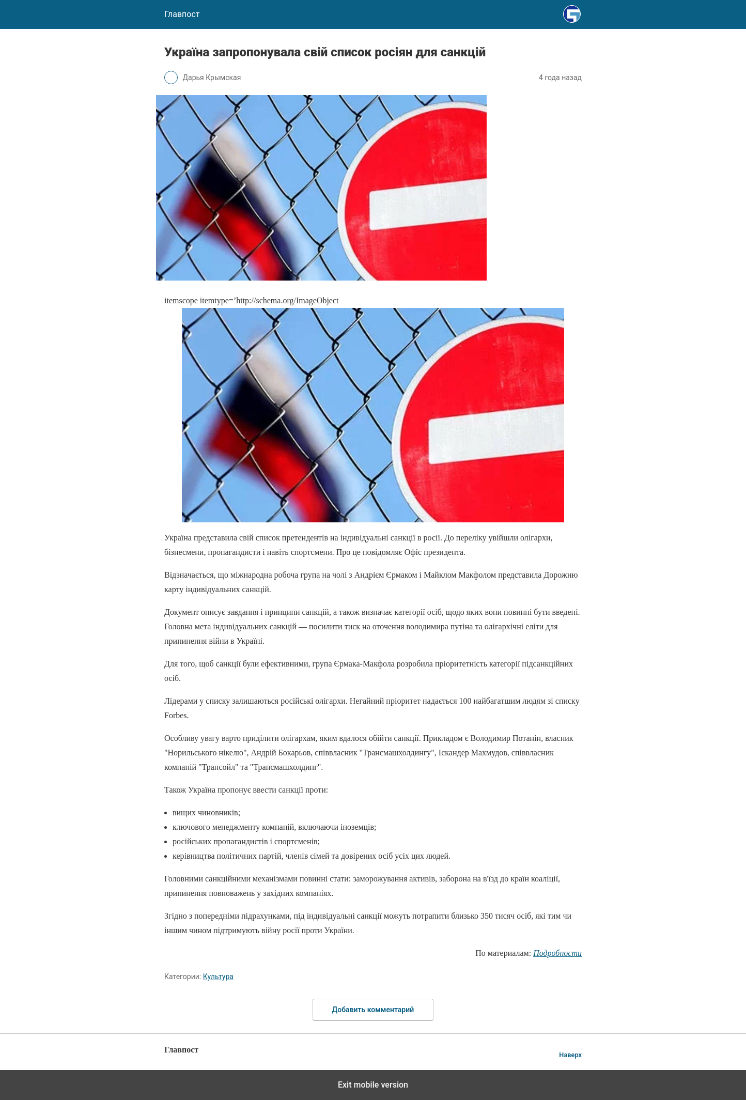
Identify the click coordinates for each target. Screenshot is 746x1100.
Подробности (557, 953)
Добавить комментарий (373, 1009)
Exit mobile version (373, 1085)
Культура (218, 976)
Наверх (570, 1055)
